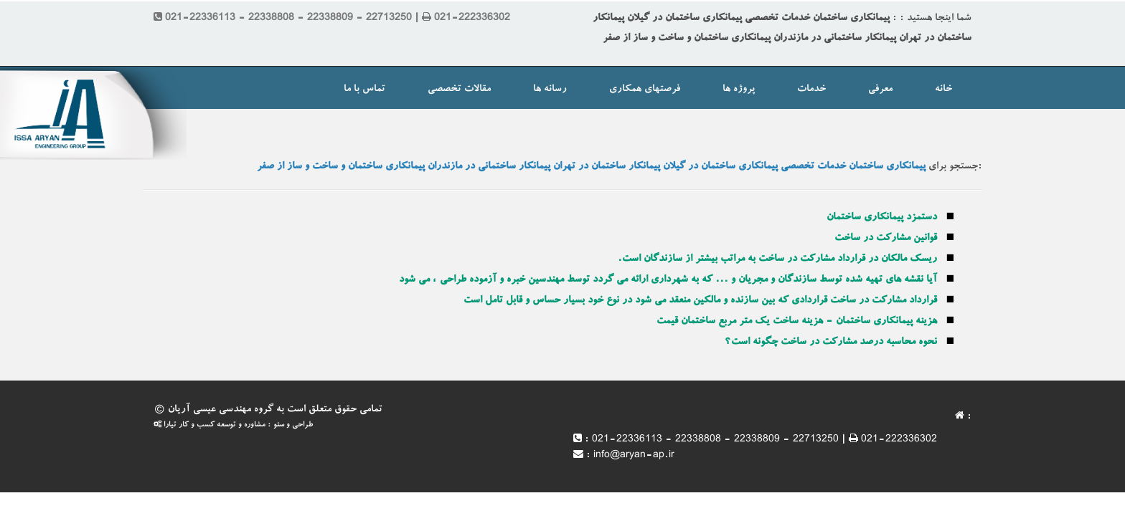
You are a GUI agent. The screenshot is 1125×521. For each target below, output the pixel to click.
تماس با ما (364, 90)
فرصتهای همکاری (644, 90)
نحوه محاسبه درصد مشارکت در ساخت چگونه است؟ (831, 343)
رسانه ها (550, 90)
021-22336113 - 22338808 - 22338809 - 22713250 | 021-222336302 (764, 440)
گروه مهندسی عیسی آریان (220, 410)
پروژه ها (738, 90)
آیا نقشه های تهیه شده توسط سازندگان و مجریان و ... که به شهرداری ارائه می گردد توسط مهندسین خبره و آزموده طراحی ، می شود (668, 280)
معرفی (880, 90)
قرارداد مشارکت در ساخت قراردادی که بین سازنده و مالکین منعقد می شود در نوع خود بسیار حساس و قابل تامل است (700, 301)
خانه (943, 90)
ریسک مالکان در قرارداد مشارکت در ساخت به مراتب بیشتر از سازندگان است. (777, 259)
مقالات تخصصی (459, 90)
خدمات (811, 90)
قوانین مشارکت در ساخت (885, 239)
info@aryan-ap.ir (633, 456)
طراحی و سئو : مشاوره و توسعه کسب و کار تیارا (233, 425)
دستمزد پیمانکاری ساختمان (882, 218)
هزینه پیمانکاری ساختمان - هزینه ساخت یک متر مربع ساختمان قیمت (796, 322)
